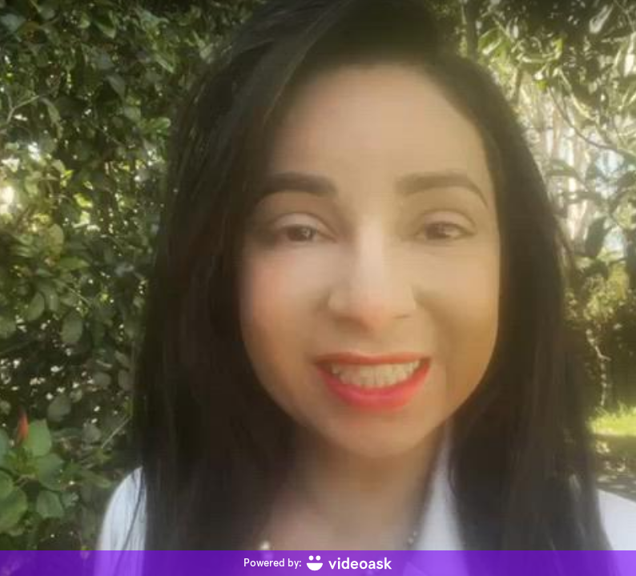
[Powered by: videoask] (318, 563)
